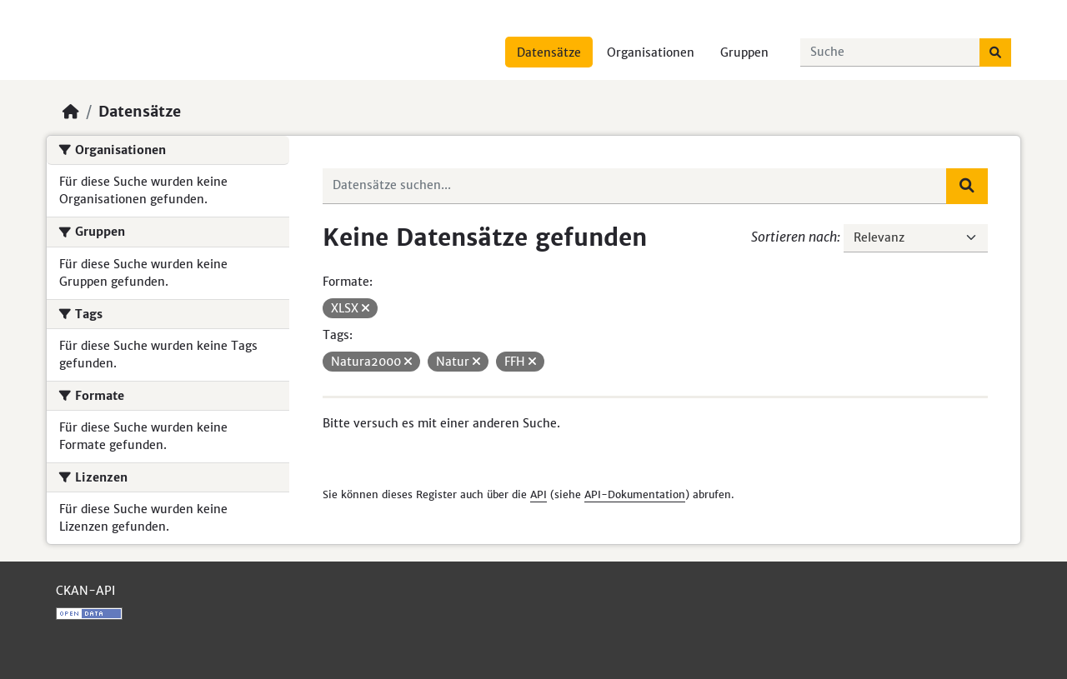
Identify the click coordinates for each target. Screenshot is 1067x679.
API (538, 494)
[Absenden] (995, 52)
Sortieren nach (794, 236)
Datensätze (549, 52)
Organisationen (650, 52)
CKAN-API (85, 590)
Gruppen (744, 52)
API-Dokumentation (634, 494)
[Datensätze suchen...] (890, 52)
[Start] (71, 111)
